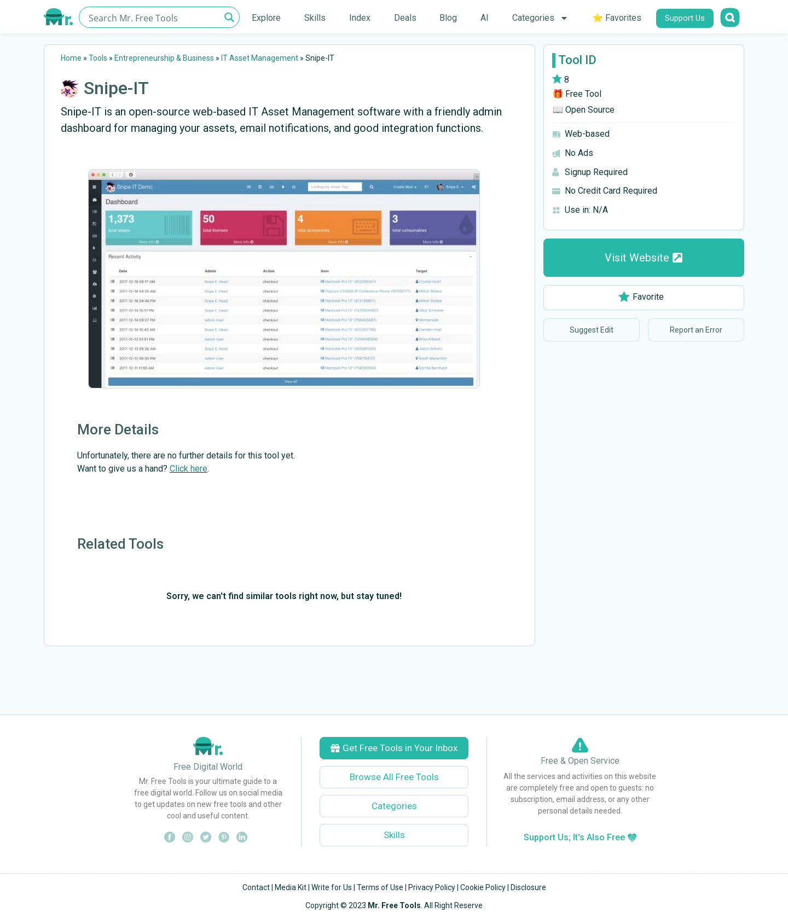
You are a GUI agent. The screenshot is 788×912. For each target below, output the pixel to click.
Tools (98, 58)
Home (71, 58)
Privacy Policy (431, 887)
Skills (315, 18)
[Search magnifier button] (229, 17)
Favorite (641, 297)
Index (359, 18)
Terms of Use (380, 887)
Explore (266, 18)
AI (484, 18)
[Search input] (153, 17)
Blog (448, 18)
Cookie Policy (483, 887)
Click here (188, 468)
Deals (405, 18)
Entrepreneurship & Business (164, 58)
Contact (256, 887)
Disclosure (528, 887)
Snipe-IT (116, 88)
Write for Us (331, 887)
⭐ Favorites (616, 18)
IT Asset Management (259, 58)
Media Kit (290, 887)
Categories (540, 18)
